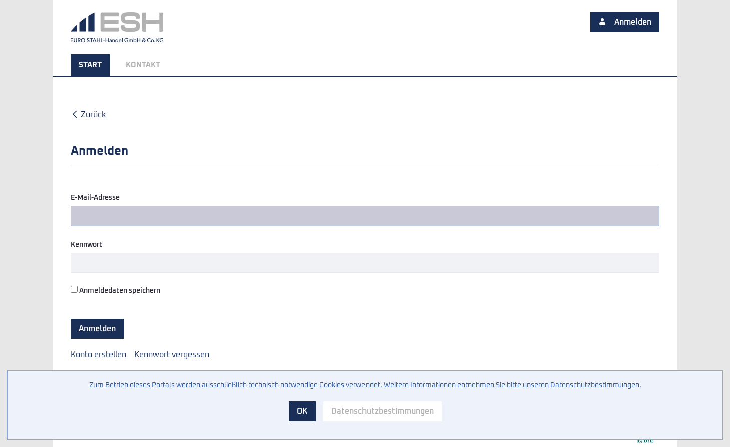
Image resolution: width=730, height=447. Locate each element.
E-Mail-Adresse (95, 197)
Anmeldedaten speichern (115, 290)
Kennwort (86, 244)
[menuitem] (90, 65)
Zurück (88, 115)
